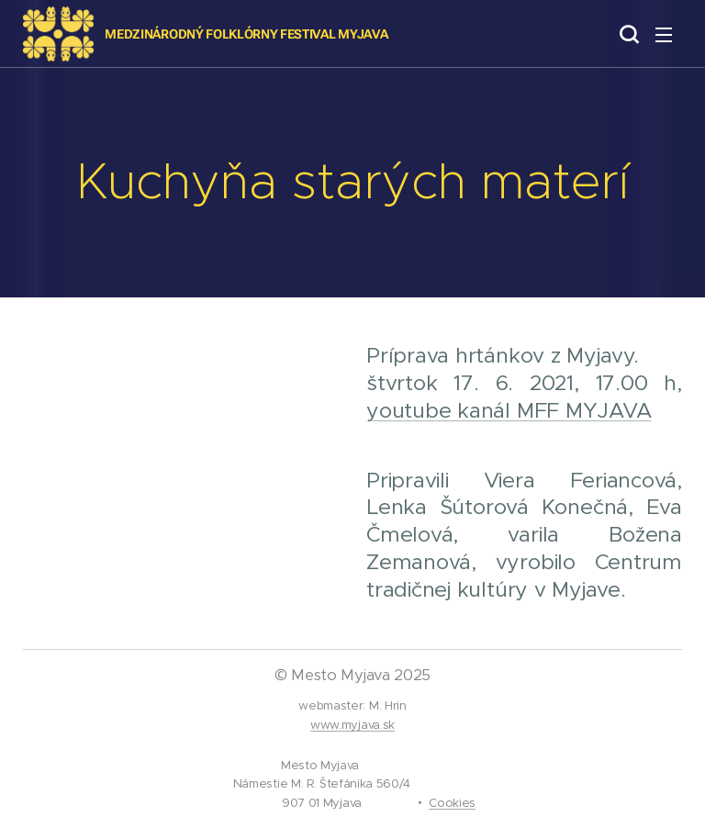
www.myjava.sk (352, 725)
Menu (663, 35)
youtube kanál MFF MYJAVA (508, 410)
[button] (627, 34)
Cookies (452, 803)
